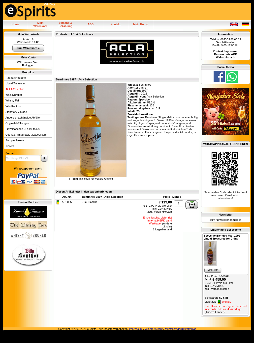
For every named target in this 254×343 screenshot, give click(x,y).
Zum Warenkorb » (28, 48)
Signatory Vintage (16, 111)
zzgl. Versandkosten (159, 211)
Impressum (135, 328)
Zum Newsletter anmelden (225, 219)
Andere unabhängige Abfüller (23, 117)
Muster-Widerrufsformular (180, 328)
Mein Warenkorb (28, 34)
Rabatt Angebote (15, 77)
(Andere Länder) (167, 225)
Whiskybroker (13, 94)
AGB (91, 24)
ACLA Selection (14, 89)
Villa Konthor (13, 106)
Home (15, 24)
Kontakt (116, 24)
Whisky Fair (12, 100)
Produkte (28, 72)
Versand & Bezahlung (65, 24)
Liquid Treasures (15, 83)
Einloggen (28, 65)
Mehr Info (213, 270)
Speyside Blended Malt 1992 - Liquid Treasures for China (223, 237)
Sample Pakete (14, 140)
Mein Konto (140, 24)
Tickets (9, 146)
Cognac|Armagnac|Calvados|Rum (26, 134)
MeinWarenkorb (40, 24)
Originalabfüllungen (17, 123)
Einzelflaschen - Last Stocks (22, 128)
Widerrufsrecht (154, 328)
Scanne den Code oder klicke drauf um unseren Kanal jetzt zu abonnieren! (225, 195)
